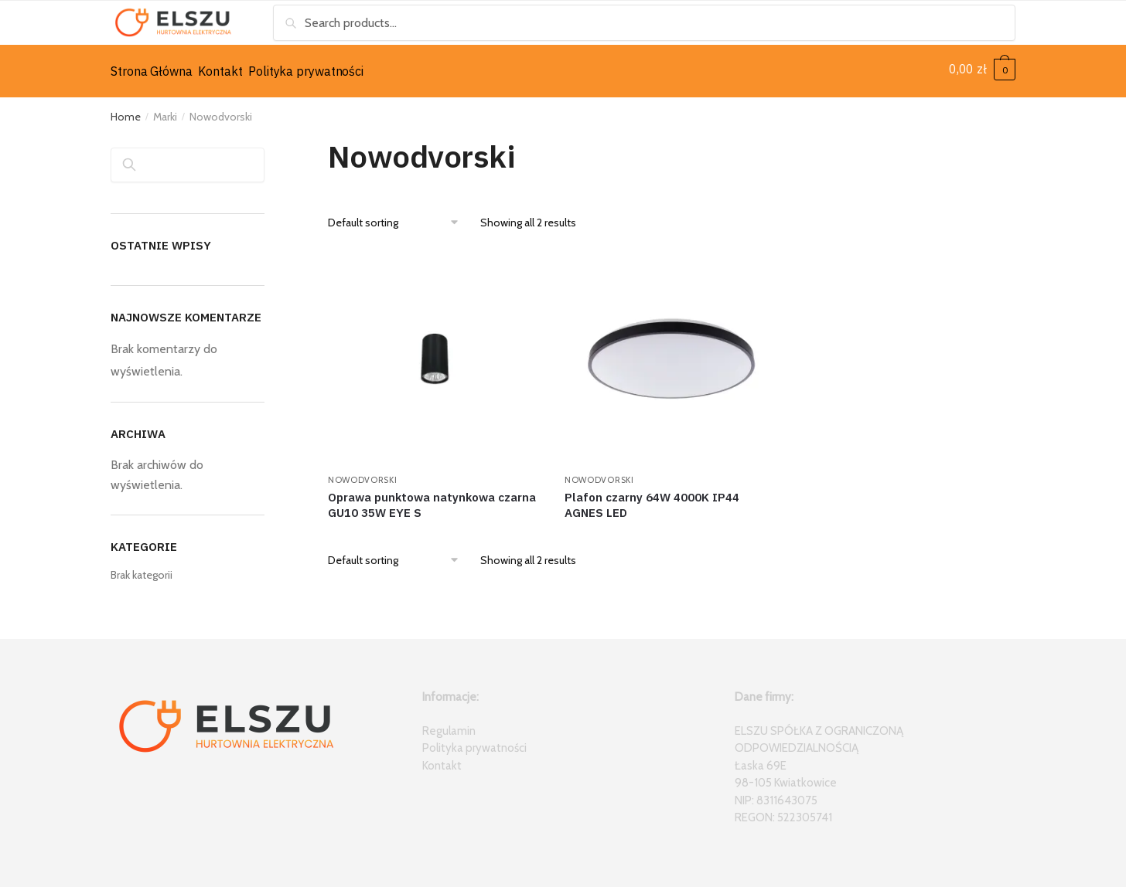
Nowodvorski (363, 474)
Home (126, 111)
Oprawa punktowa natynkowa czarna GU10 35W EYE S (432, 499)
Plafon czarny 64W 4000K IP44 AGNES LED (652, 499)
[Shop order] (398, 217)
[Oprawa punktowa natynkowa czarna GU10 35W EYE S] (434, 353)
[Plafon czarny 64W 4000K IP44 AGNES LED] (671, 353)
